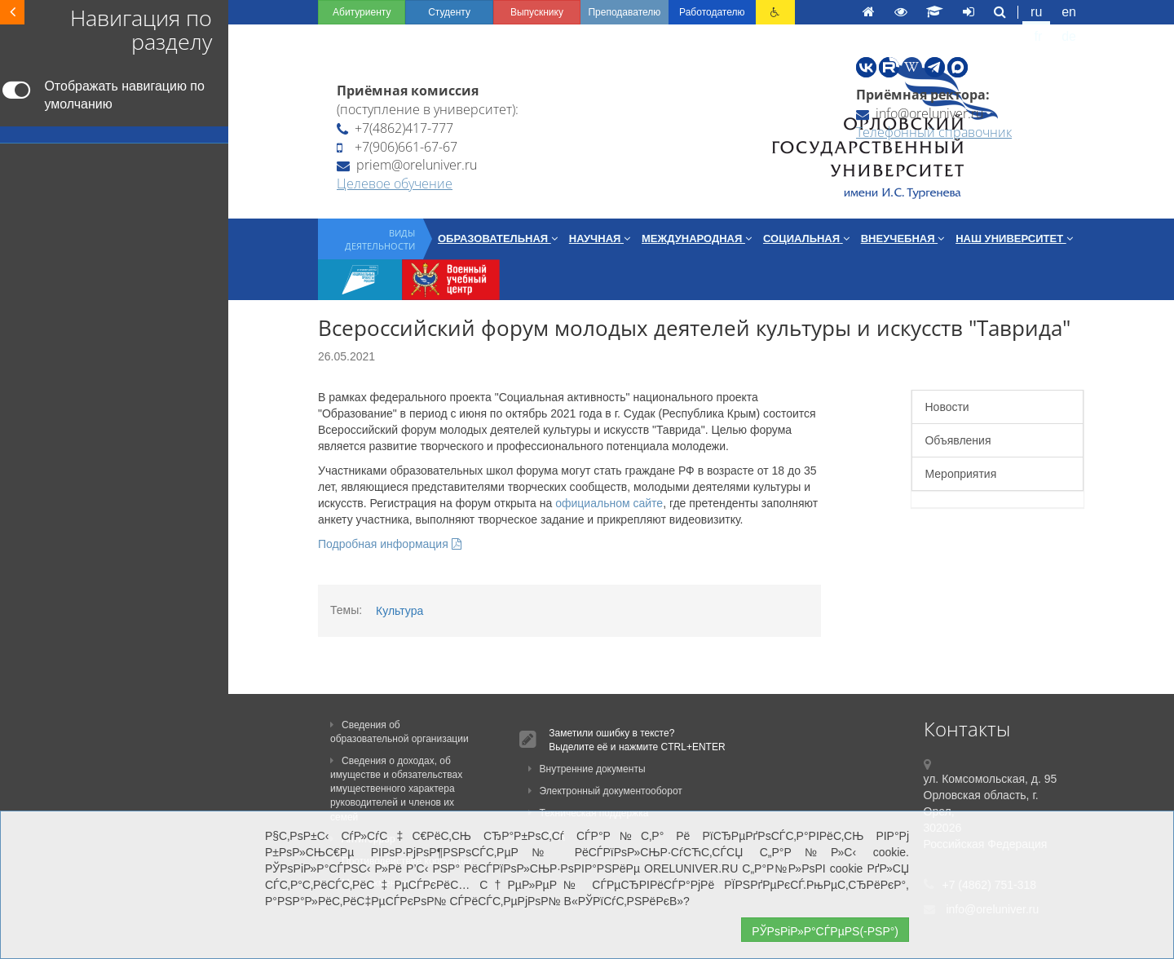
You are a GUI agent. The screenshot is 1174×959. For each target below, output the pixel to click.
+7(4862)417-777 (395, 128)
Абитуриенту (362, 12)
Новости (947, 406)
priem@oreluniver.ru (407, 165)
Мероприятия (960, 473)
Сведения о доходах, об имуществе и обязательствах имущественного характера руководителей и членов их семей (396, 789)
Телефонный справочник (934, 132)
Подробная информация (389, 543)
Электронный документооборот (605, 791)
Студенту (449, 12)
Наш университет (1014, 238)
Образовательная (498, 238)
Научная (599, 238)
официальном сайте (609, 503)
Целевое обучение (394, 183)
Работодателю (711, 12)
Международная (697, 238)
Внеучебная (902, 238)
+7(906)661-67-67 (397, 147)
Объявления (958, 440)
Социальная (806, 238)
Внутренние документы (587, 769)
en (1068, 12)
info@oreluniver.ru (919, 113)
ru (1036, 12)
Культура (399, 610)
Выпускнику (536, 12)
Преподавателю (624, 12)
